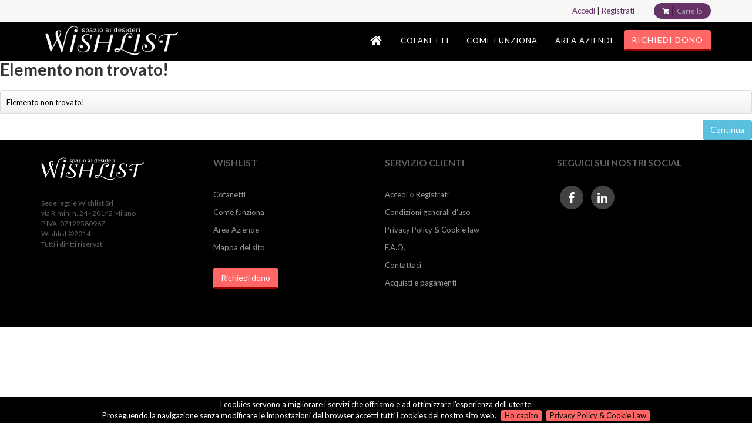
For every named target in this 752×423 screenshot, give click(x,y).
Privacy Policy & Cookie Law (598, 415)
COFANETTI (425, 40)
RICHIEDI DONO (667, 40)
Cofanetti (229, 194)
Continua (727, 130)
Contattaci (403, 265)
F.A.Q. (395, 247)
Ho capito (521, 415)
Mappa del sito (239, 247)
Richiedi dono (245, 278)
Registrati (618, 10)
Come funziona (238, 212)
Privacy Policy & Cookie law (432, 229)
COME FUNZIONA (502, 40)
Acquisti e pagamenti (420, 282)
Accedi (583, 10)
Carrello (689, 10)
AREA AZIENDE (585, 40)
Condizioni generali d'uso (428, 212)
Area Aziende (236, 229)
